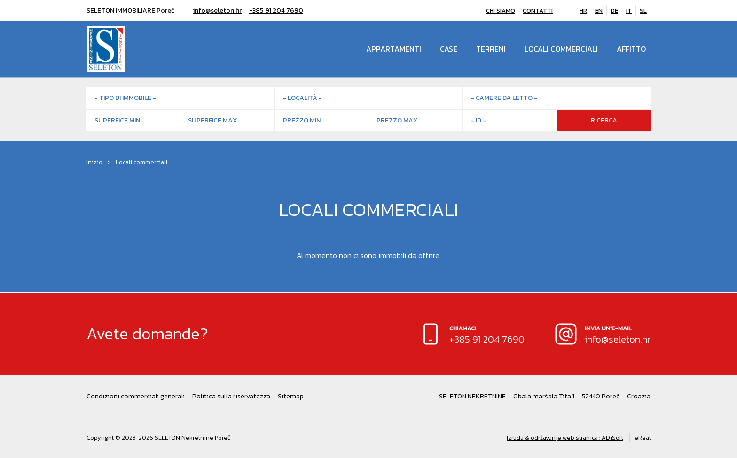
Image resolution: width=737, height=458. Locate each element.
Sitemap (291, 396)
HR (583, 10)
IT (629, 10)
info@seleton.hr (217, 10)
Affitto (631, 49)
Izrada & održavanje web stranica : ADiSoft (565, 437)
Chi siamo (500, 10)
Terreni (491, 49)
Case (448, 49)
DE (614, 10)
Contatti (538, 10)
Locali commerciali (561, 49)
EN (599, 10)
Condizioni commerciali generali (135, 396)
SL (643, 10)
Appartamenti (393, 49)
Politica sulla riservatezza (231, 396)
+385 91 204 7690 (276, 10)
